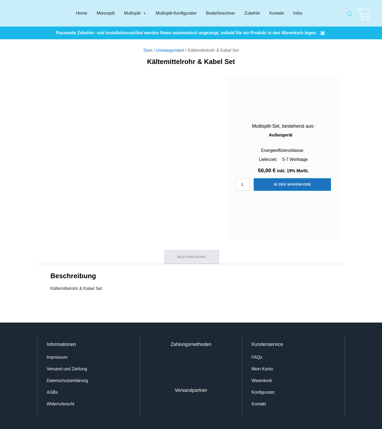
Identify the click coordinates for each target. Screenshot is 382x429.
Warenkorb (261, 379)
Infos (297, 13)
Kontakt (277, 13)
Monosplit (106, 13)
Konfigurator (263, 391)
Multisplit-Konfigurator (176, 13)
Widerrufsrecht (60, 403)
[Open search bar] (349, 12)
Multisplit (135, 13)
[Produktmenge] (243, 184)
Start (147, 50)
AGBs (52, 391)
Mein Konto (262, 368)
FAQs (256, 356)
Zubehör (252, 13)
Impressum (57, 356)
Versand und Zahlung (67, 368)
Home (81, 13)
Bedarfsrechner (220, 13)
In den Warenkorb (292, 184)
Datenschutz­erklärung (67, 379)
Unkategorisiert (170, 50)
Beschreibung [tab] (191, 256)
